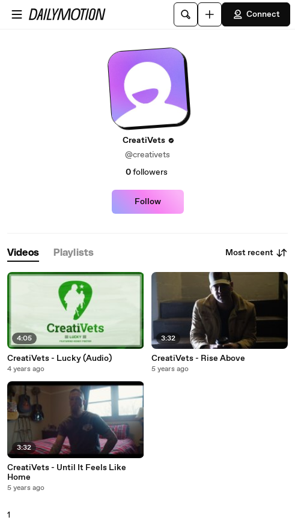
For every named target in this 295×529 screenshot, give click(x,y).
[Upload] (210, 14)
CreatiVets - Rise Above (198, 358)
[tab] (23, 253)
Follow (148, 201)
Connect (256, 14)
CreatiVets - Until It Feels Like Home (66, 472)
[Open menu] (16, 14)
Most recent (256, 253)
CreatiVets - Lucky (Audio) (59, 358)
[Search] (186, 14)
